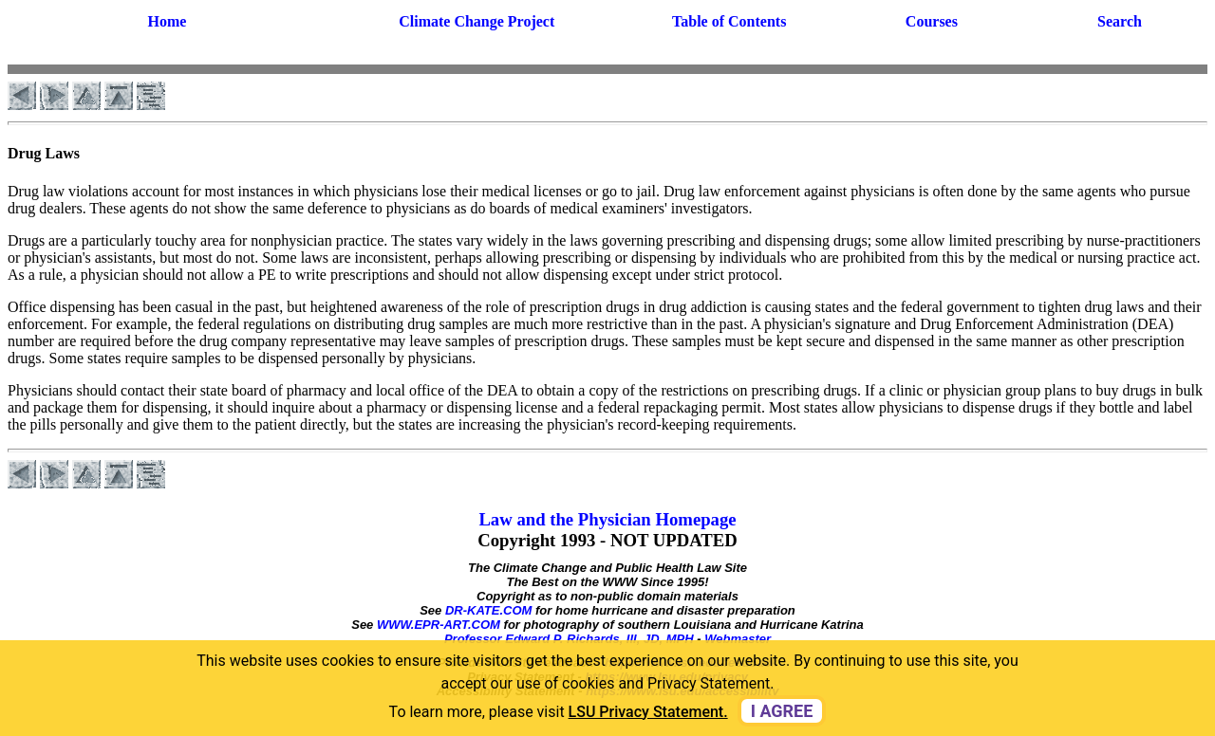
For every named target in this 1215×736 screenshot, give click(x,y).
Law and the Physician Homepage (607, 519)
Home (166, 21)
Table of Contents (729, 21)
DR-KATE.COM (488, 610)
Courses (932, 21)
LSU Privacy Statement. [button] (648, 712)
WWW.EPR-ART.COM (438, 624)
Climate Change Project (476, 21)
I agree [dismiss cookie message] (782, 711)
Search (1119, 21)
